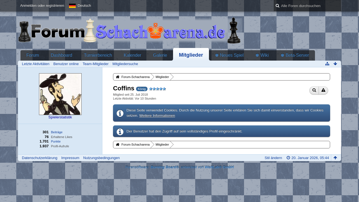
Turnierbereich (98, 55)
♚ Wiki (262, 55)
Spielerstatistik (60, 117)
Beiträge (57, 132)
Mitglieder (191, 55)
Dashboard (61, 55)
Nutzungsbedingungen (101, 158)
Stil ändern (273, 158)
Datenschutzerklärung (39, 158)
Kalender (132, 55)
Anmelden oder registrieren (42, 5)
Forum (32, 55)
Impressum (70, 158)
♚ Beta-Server (294, 55)
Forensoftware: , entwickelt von (179, 167)
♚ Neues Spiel (229, 55)
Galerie (160, 55)
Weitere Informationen (157, 115)
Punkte (56, 141)
